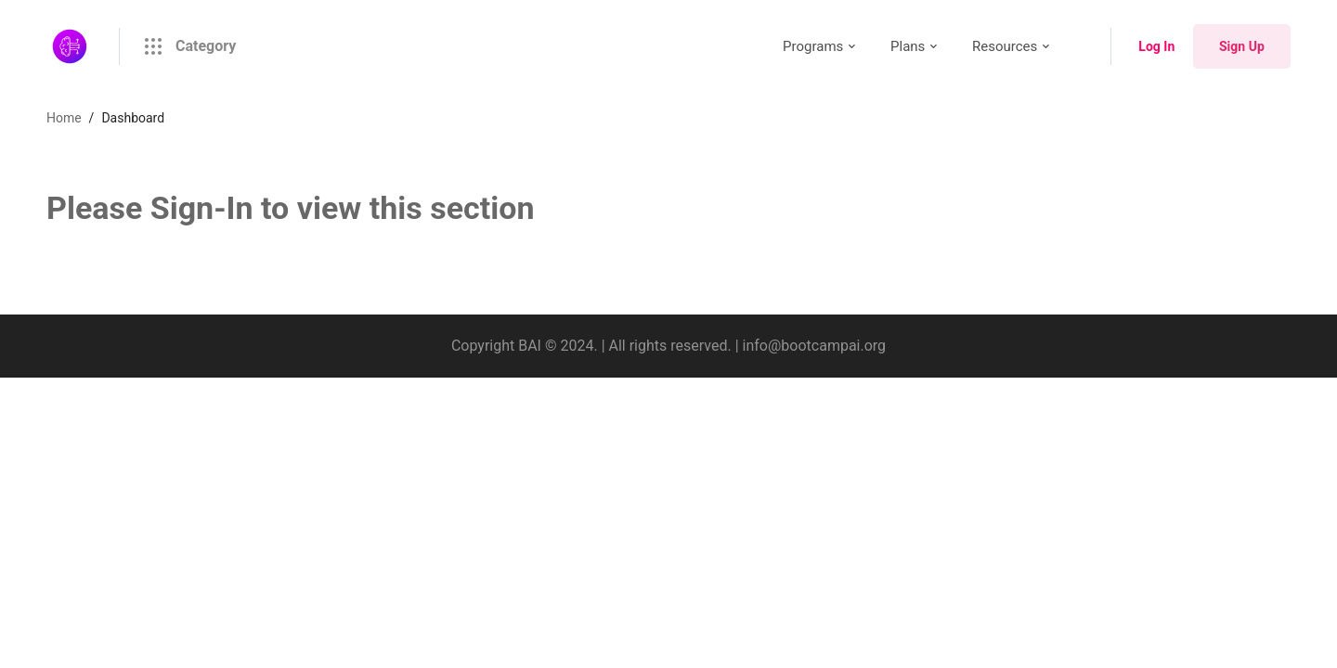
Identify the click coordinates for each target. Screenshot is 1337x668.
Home (64, 117)
